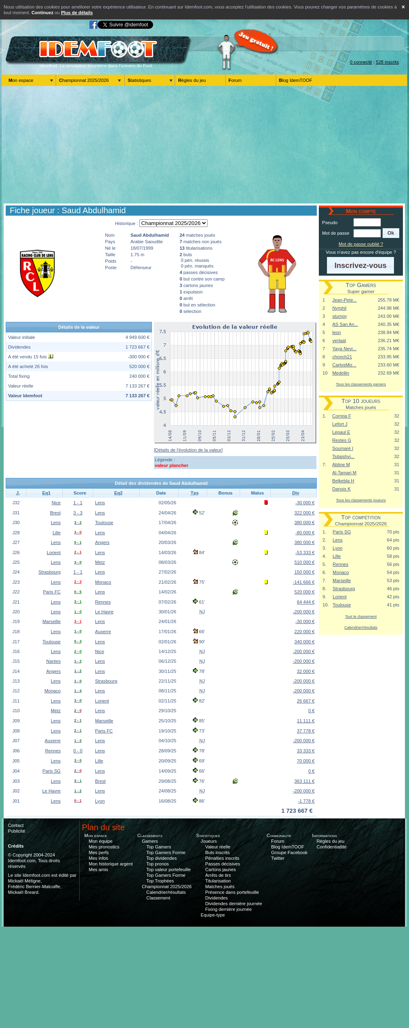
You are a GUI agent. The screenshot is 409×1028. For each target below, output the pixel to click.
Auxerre (103, 631)
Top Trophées (160, 880)
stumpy (339, 316)
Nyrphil (339, 308)
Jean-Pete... (344, 300)
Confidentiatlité (332, 846)
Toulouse (104, 522)
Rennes (103, 602)
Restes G (341, 440)
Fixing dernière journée (228, 909)
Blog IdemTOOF (295, 80)
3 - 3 (77, 512)
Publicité (16, 831)
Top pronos (157, 863)
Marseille (52, 621)
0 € (311, 710)
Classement (158, 897)
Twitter (278, 858)
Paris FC (52, 591)
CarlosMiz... (344, 364)
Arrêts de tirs (218, 875)
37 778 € (306, 730)
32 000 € (306, 671)
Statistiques (139, 80)
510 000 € (304, 562)
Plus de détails (77, 12)
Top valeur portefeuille (168, 869)
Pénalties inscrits (222, 858)
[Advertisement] (204, 144)
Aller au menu (50, 25)
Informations (324, 835)
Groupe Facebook (289, 852)
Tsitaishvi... (343, 456)
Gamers (150, 841)
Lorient (54, 552)
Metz (100, 562)
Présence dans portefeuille (232, 892)
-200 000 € (304, 611)
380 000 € (304, 522)
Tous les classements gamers (361, 384)
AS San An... (345, 324)
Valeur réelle (217, 846)
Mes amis (98, 869)
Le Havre (104, 611)
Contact (16, 825)
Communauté (278, 835)
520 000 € (304, 591)
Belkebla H (343, 480)
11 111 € (306, 720)
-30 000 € (304, 502)
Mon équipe (101, 841)
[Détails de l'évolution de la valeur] (188, 450)
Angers (102, 542)
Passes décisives (222, 863)
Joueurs (209, 841)
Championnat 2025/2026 (84, 80)
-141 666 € (304, 582)
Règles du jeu (192, 80)
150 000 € (304, 572)
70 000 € (306, 760)
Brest (55, 512)
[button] (391, 233)
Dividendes (216, 897)
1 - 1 (77, 502)
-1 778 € (306, 801)
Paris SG (52, 771)
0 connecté (361, 62)
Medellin (340, 373)
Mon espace (21, 80)
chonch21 (342, 356)
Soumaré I (342, 448)
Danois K (341, 488)
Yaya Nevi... (344, 348)
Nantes (53, 661)
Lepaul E (341, 432)
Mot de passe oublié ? (361, 244)
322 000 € (304, 512)
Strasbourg (50, 572)
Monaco (103, 582)
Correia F (341, 415)
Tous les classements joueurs (361, 500)
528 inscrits (387, 62)
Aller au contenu (22, 25)
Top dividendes (161, 858)
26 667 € (306, 700)
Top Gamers (158, 846)
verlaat (339, 340)
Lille (56, 532)
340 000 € (304, 641)
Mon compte (75, 25)
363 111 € (304, 781)
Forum (235, 80)
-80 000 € (304, 532)
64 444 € (306, 602)
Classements (149, 835)
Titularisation (218, 880)
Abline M (341, 464)
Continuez (42, 12)
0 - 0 (77, 750)
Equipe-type (213, 914)
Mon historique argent (111, 863)
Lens (100, 502)
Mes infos (98, 858)
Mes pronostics (104, 846)
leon (336, 332)
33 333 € (306, 750)
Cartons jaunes (220, 869)
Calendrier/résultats (360, 627)
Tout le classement (361, 616)
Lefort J (339, 424)
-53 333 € (304, 552)
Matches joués (219, 886)
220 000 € (304, 631)
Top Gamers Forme (165, 852)
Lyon (100, 801)
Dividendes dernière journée (233, 903)
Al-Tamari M (344, 472)
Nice (56, 502)
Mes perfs (99, 852)
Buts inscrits (217, 852)
